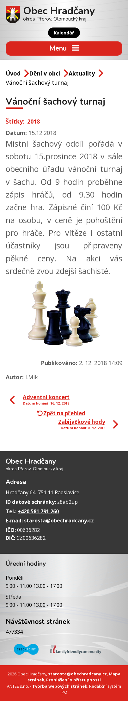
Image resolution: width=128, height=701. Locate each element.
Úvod (13, 73)
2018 (33, 121)
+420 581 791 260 (38, 511)
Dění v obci (44, 73)
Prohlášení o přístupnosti (73, 680)
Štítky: (15, 121)
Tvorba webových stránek (59, 686)
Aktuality (82, 73)
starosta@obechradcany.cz (59, 520)
